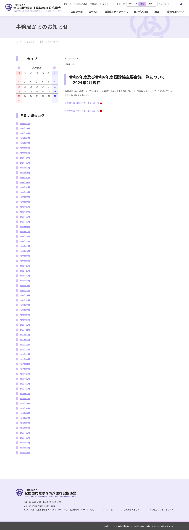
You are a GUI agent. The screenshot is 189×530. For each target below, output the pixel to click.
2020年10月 (25, 300)
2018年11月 (25, 364)
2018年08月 (25, 373)
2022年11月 (25, 226)
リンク (105, 4)
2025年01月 (25, 128)
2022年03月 (25, 256)
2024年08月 (25, 148)
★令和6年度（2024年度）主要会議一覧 (83, 111)
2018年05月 (25, 388)
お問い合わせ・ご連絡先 (87, 4)
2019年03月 (25, 354)
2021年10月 (25, 270)
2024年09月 (25, 143)
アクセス (67, 4)
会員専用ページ (175, 11)
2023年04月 (25, 211)
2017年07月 (25, 432)
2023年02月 (25, 221)
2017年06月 (25, 437)
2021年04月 (25, 290)
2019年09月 (25, 334)
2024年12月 (25, 133)
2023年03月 (25, 216)
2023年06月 (25, 202)
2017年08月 (25, 428)
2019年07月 (25, 339)
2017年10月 (25, 418)
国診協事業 (77, 11)
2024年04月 (25, 157)
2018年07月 (25, 378)
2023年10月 (25, 187)
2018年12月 (25, 359)
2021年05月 (25, 285)
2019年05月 (25, 344)
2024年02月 (25, 167)
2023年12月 (25, 177)
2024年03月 (25, 162)
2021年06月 (25, 280)
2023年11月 (25, 182)
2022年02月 (25, 261)
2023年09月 (25, 192)
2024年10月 (25, 138)
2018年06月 (25, 383)
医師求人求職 (141, 11)
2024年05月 (25, 153)
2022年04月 (25, 251)
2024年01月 (25, 172)
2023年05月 (25, 206)
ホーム (19, 42)
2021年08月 (25, 275)
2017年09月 (25, 423)
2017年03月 (25, 452)
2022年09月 (25, 231)
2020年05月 (25, 310)
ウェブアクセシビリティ (162, 510)
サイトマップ (119, 4)
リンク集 (109, 510)
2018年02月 (25, 398)
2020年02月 (25, 324)
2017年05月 (25, 442)
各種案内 (93, 11)
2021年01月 (25, 295)
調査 (156, 11)
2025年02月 (25, 123)
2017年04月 (25, 447)
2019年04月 (25, 349)
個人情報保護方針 (131, 510)
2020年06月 (25, 305)
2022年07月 (25, 236)
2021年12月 (25, 265)
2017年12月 (25, 408)
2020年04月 (25, 315)
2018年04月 (25, 393)
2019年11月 (25, 329)
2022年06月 (25, 241)
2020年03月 (25, 319)
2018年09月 (25, 369)
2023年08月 (25, 197)
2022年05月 (25, 246)
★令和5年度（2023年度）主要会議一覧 (83, 103)
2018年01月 (25, 403)
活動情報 (31, 42)
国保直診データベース (116, 11)
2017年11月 (25, 413)
